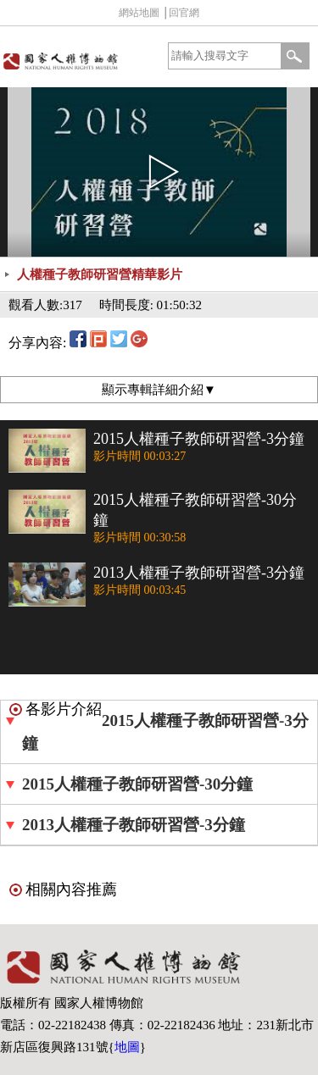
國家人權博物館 (78, 60)
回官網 (184, 13)
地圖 (127, 1047)
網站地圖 (139, 13)
